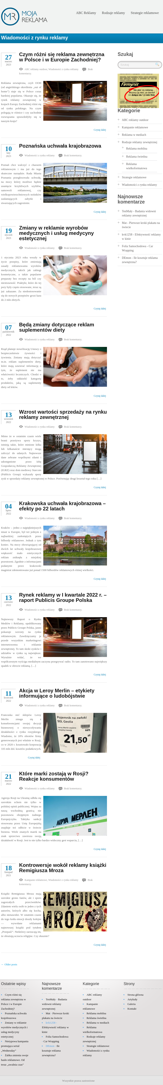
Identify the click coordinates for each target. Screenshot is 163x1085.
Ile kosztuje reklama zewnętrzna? (51, 1050)
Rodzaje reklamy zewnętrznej (139, 142)
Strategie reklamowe (145, 13)
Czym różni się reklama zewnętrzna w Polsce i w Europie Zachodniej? (61, 56)
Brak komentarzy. (73, 155)
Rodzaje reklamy (113, 13)
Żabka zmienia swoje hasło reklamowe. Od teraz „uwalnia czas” (14, 1060)
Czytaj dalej (100, 129)
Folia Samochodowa (134, 246)
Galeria (131, 1004)
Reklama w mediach (134, 134)
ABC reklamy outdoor (35, 69)
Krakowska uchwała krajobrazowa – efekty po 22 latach (62, 505)
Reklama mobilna (136, 148)
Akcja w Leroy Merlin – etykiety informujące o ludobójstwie (56, 693)
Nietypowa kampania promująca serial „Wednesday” (14, 1046)
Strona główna (135, 994)
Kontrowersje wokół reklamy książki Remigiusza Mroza (62, 867)
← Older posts (9, 964)
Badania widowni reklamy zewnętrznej (54, 1004)
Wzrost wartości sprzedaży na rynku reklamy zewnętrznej (63, 414)
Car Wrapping (51, 1041)
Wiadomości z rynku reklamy (34, 37)
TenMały (127, 211)
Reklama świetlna (136, 156)
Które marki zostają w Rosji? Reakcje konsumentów (54, 776)
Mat (124, 222)
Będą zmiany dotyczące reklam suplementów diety (56, 327)
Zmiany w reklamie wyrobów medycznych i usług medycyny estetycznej (56, 233)
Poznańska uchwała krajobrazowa (60, 146)
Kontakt (131, 1008)
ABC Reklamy (86, 13)
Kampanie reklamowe (36, 880)
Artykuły (132, 999)
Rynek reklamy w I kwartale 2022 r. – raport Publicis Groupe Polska (63, 597)
